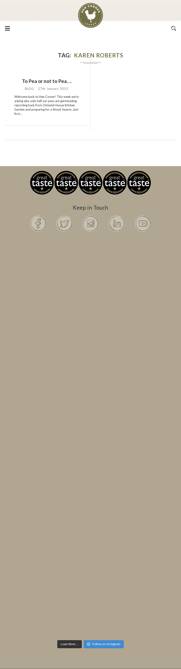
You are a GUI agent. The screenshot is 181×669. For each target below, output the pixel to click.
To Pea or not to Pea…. (46, 81)
